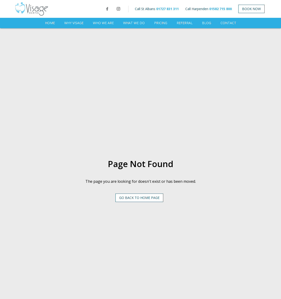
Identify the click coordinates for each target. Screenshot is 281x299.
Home (50, 23)
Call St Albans (157, 9)
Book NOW (251, 9)
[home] (31, 9)
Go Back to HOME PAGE (139, 197)
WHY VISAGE (74, 23)
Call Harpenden (208, 9)
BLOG (206, 23)
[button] (103, 23)
